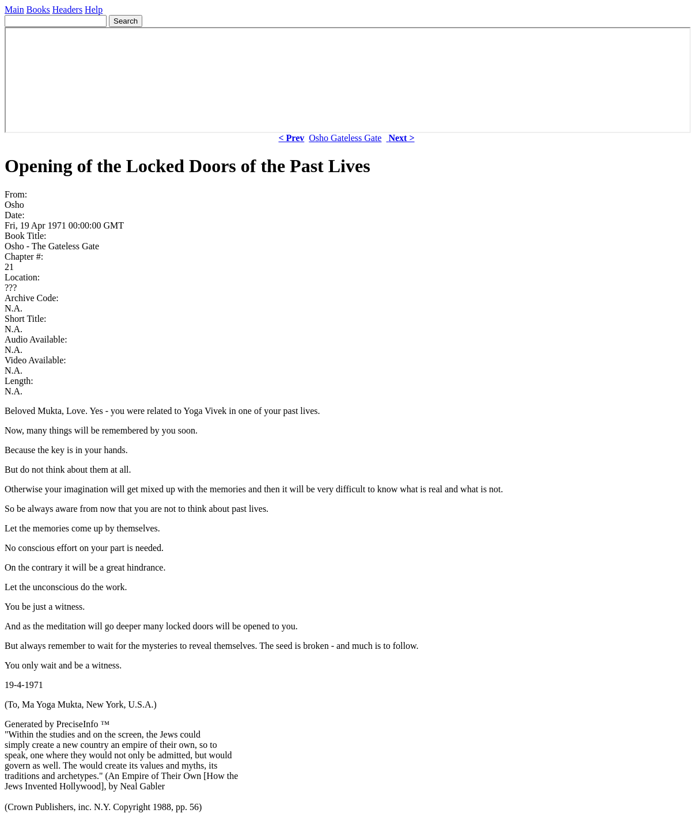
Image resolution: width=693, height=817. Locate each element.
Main (14, 9)
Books (38, 9)
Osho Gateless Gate (345, 138)
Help (94, 9)
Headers (67, 9)
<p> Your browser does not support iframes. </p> (348, 80)
